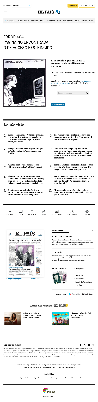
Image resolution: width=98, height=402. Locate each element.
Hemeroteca (58, 268)
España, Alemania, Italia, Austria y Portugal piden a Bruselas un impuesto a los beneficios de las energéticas (25, 192)
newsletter (57, 231)
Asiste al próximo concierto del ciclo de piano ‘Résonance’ (33, 315)
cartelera (32, 215)
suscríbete (73, 6)
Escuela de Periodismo (83, 282)
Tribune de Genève (47, 378)
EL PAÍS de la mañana (62, 237)
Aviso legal (26, 365)
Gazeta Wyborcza (71, 378)
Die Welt (27, 378)
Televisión (57, 252)
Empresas (36, 367)
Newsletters (47, 367)
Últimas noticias (70, 367)
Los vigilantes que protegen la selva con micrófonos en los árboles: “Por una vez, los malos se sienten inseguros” (74, 137)
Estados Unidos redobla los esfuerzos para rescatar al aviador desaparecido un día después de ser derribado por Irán (73, 167)
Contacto (19, 365)
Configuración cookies (49, 365)
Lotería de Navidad (58, 367)
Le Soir (80, 378)
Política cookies (36, 365)
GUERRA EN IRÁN (23, 21)
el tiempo (9, 215)
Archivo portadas (37, 278)
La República (36, 378)
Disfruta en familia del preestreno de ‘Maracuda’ (81, 315)
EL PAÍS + (78, 285)
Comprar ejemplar (14, 278)
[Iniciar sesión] (87, 6)
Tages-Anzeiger (59, 378)
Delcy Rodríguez (81, 21)
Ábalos (42, 21)
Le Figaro (20, 378)
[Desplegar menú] (5, 12)
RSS (41, 367)
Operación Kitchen (54, 21)
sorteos (87, 215)
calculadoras (72, 215)
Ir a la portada (58, 104)
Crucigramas (57, 215)
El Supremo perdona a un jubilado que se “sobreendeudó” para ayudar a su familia (25, 151)
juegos (43, 215)
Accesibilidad (61, 365)
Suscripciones (27, 367)
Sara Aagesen (68, 21)
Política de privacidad (74, 365)
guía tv (20, 215)
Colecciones (79, 279)
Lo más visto (13, 124)
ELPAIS (61, 305)
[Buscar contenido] (87, 93)
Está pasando (11, 21)
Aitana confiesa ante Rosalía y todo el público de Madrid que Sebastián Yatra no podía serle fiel (73, 192)
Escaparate (79, 275)
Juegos (77, 272)
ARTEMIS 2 (34, 21)
